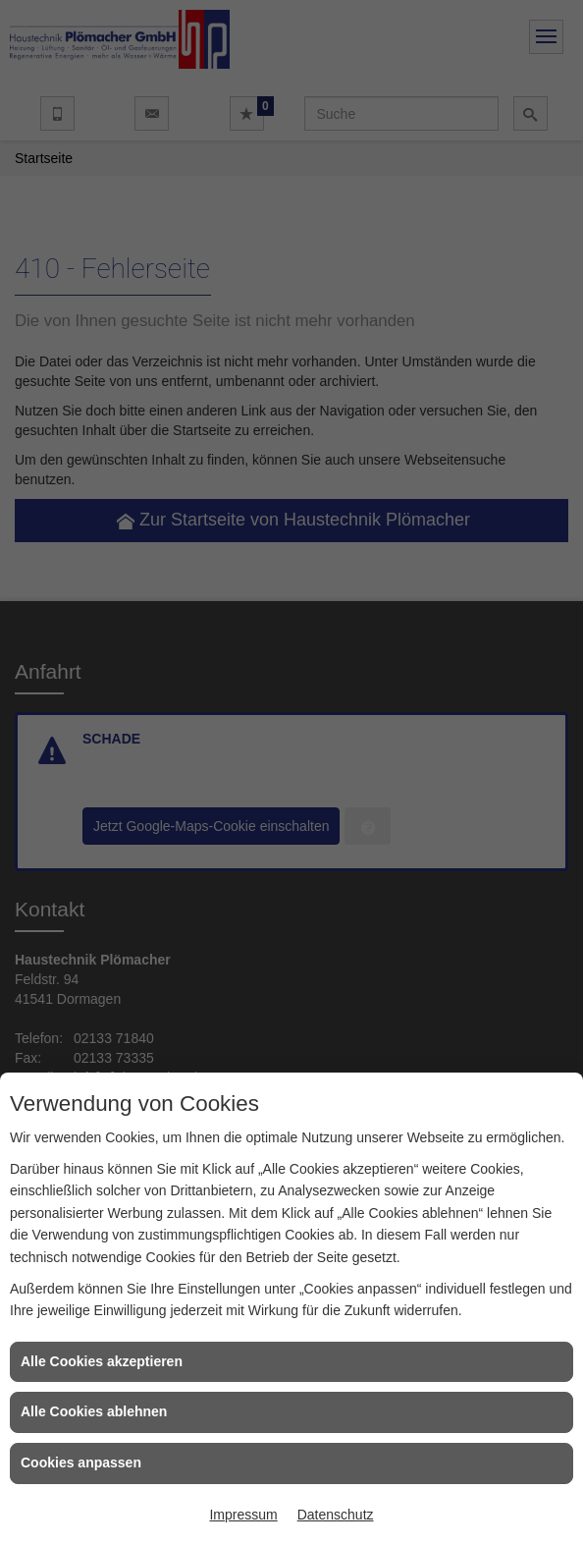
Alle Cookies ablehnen (94, 1411)
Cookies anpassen (81, 1462)
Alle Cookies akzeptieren (102, 1361)
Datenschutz (335, 1514)
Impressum (243, 1514)
